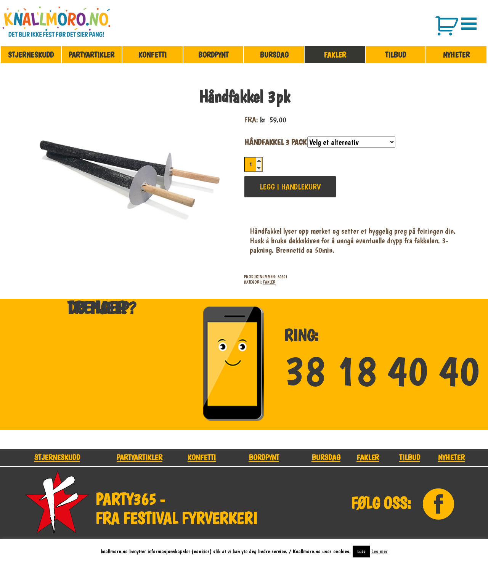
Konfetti (152, 54)
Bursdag (274, 54)
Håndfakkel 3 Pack (275, 142)
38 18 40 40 (382, 371)
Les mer (379, 551)
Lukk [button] (361, 551)
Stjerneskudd (31, 54)
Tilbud (395, 54)
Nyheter (456, 54)
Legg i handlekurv (290, 186)
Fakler (335, 54)
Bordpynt (213, 54)
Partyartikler (91, 54)
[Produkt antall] (253, 164)
